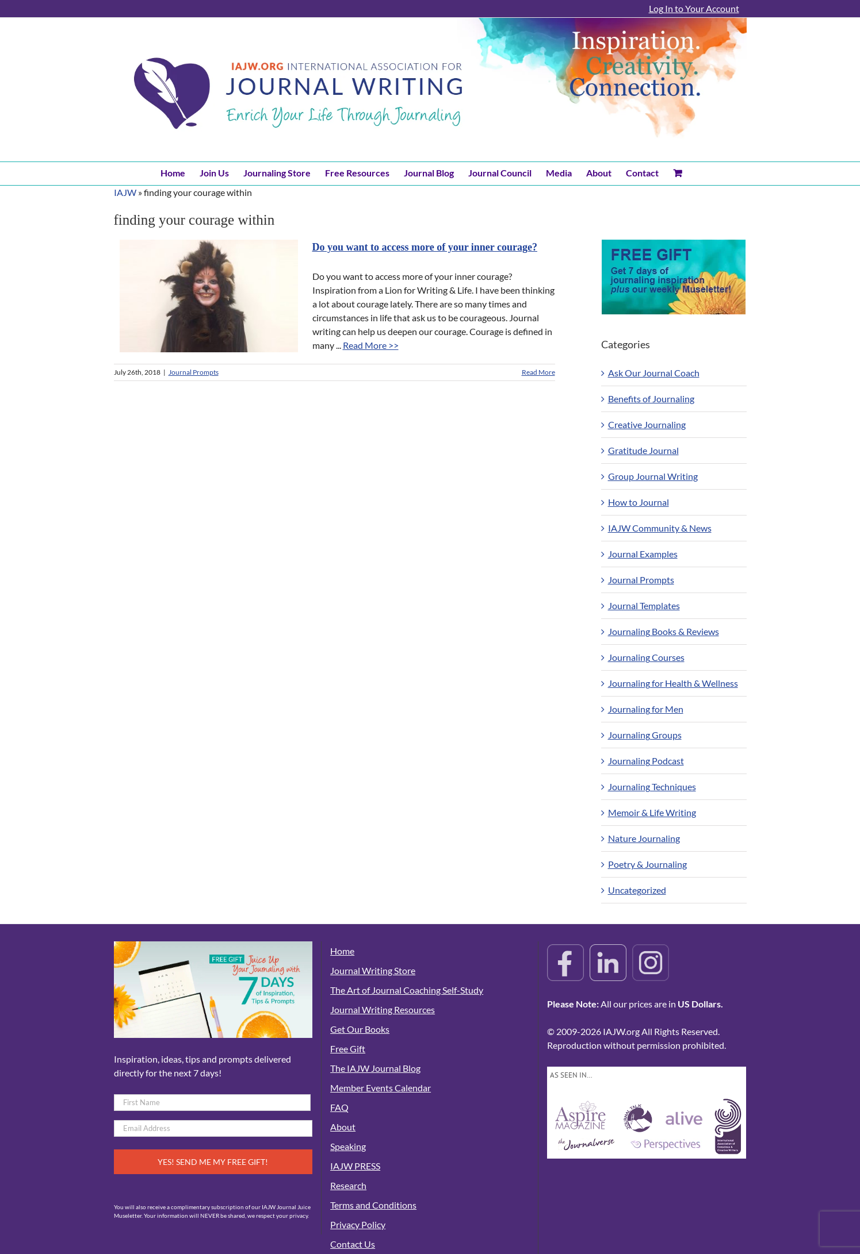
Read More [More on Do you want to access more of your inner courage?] (538, 372)
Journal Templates (644, 605)
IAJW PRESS (355, 1165)
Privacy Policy (357, 1224)
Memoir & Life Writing (652, 812)
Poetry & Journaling (647, 864)
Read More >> (371, 345)
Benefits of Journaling (651, 398)
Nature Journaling (644, 838)
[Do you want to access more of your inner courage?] (209, 296)
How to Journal (638, 502)
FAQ (339, 1107)
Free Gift (347, 1048)
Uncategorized (637, 889)
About (343, 1126)
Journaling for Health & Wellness (673, 683)
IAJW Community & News (660, 527)
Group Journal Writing (653, 476)
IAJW (125, 192)
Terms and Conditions (373, 1204)
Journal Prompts (194, 372)
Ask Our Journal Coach (654, 372)
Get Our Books (359, 1029)
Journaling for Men (645, 708)
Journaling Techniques (652, 786)
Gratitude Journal (643, 450)
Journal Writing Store (372, 970)
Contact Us (352, 1243)
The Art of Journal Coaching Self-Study (406, 989)
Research (348, 1185)
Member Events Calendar (380, 1087)
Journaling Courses (646, 657)
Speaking (348, 1146)
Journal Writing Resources (382, 1009)
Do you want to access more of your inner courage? (424, 247)
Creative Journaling (647, 424)
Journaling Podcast (646, 760)
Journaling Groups (645, 734)
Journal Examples (643, 553)
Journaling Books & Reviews (663, 631)
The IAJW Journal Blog (375, 1068)
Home (342, 950)
